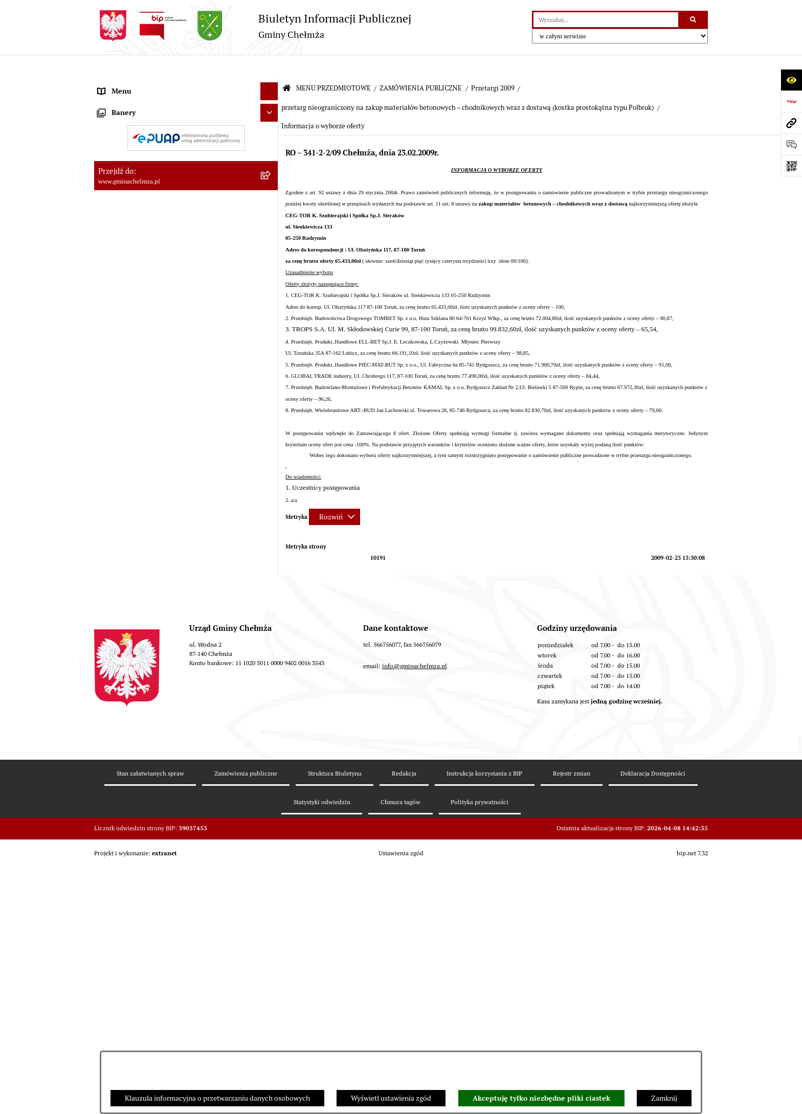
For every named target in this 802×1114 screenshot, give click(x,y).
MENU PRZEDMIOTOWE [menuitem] (137, 84)
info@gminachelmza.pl (414, 989)
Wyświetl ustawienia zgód (391, 1098)
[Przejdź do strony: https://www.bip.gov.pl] (791, 101)
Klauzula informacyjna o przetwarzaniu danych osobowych (217, 1098)
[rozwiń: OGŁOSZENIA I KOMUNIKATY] (271, 109)
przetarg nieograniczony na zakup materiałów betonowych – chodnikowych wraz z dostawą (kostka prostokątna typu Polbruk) (467, 83)
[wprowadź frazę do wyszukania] (606, 20)
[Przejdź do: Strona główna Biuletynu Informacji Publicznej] (286, 64)
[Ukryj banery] (269, 821)
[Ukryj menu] (269, 67)
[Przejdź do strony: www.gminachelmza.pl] (791, 122)
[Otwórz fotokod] (791, 165)
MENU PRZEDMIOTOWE (333, 64)
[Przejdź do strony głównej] (252, 25)
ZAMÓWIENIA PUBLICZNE (421, 64)
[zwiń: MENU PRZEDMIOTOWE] (271, 85)
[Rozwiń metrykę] (334, 493)
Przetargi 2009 (493, 64)
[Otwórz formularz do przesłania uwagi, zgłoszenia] (791, 144)
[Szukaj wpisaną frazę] (694, 20)
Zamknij (664, 1098)
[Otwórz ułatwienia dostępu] (791, 79)
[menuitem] (186, 109)
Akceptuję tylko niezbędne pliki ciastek (541, 1098)
